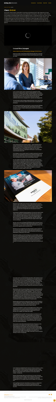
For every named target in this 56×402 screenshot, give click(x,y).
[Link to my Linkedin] (51, 394)
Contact (49, 3)
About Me (45, 3)
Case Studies (39, 3)
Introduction (33, 3)
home (5, 7)
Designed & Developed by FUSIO (28, 399)
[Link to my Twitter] (49, 394)
